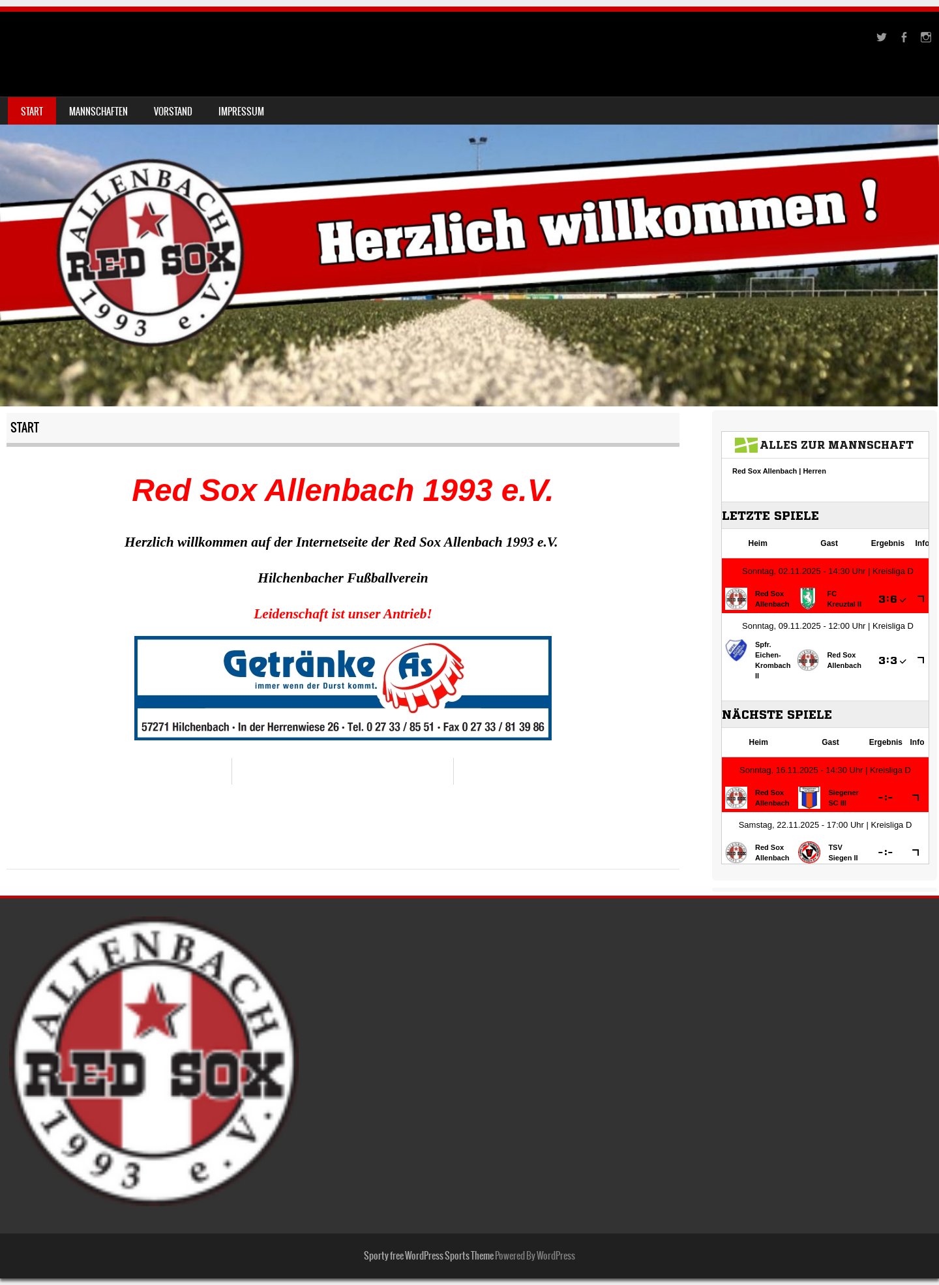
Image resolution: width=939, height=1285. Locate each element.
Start (32, 111)
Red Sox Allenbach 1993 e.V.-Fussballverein (192, 43)
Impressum (241, 111)
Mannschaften (98, 111)
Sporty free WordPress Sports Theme (429, 1255)
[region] (343, 688)
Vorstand (173, 111)
